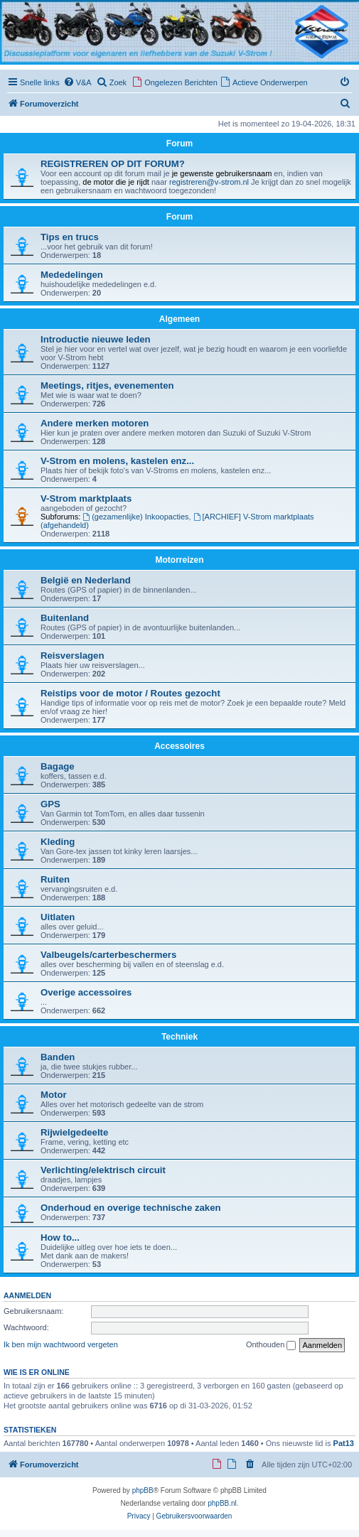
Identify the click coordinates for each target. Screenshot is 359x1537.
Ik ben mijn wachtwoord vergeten (61, 1344)
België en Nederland (86, 580)
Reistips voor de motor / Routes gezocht (130, 693)
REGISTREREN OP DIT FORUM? (113, 163)
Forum (179, 217)
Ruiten (55, 879)
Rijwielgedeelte (74, 1132)
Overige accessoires (86, 992)
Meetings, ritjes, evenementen (107, 385)
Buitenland (65, 618)
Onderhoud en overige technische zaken (131, 1207)
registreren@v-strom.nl (209, 182)
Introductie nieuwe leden (96, 339)
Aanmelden (27, 1295)
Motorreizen (179, 560)
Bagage (58, 766)
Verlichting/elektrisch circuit (103, 1170)
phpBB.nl (222, 1503)
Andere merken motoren (95, 423)
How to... (60, 1237)
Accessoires (179, 746)
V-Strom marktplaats (86, 498)
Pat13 (343, 1443)
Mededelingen (72, 274)
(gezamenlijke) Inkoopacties (135, 516)
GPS (50, 804)
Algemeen (179, 319)
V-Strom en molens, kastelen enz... (117, 460)
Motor (54, 1094)
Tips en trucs (70, 237)
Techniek (179, 1037)
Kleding (58, 841)
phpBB (143, 1490)
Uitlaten (58, 917)
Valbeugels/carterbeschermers (108, 954)
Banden (58, 1057)
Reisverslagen (72, 655)
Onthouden (271, 1345)
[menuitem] (77, 82)
